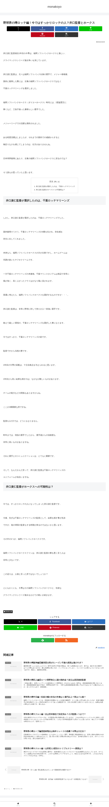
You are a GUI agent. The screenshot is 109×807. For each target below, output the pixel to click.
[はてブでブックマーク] (46, 28)
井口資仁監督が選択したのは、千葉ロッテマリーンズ (55, 180)
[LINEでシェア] (63, 28)
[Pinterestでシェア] (80, 28)
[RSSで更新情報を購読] (57, 634)
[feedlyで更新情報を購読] (52, 634)
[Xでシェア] (11, 28)
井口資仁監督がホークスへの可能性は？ (50, 184)
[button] (97, 28)
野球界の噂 (8, 606)
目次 (51, 175)
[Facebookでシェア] (29, 28)
